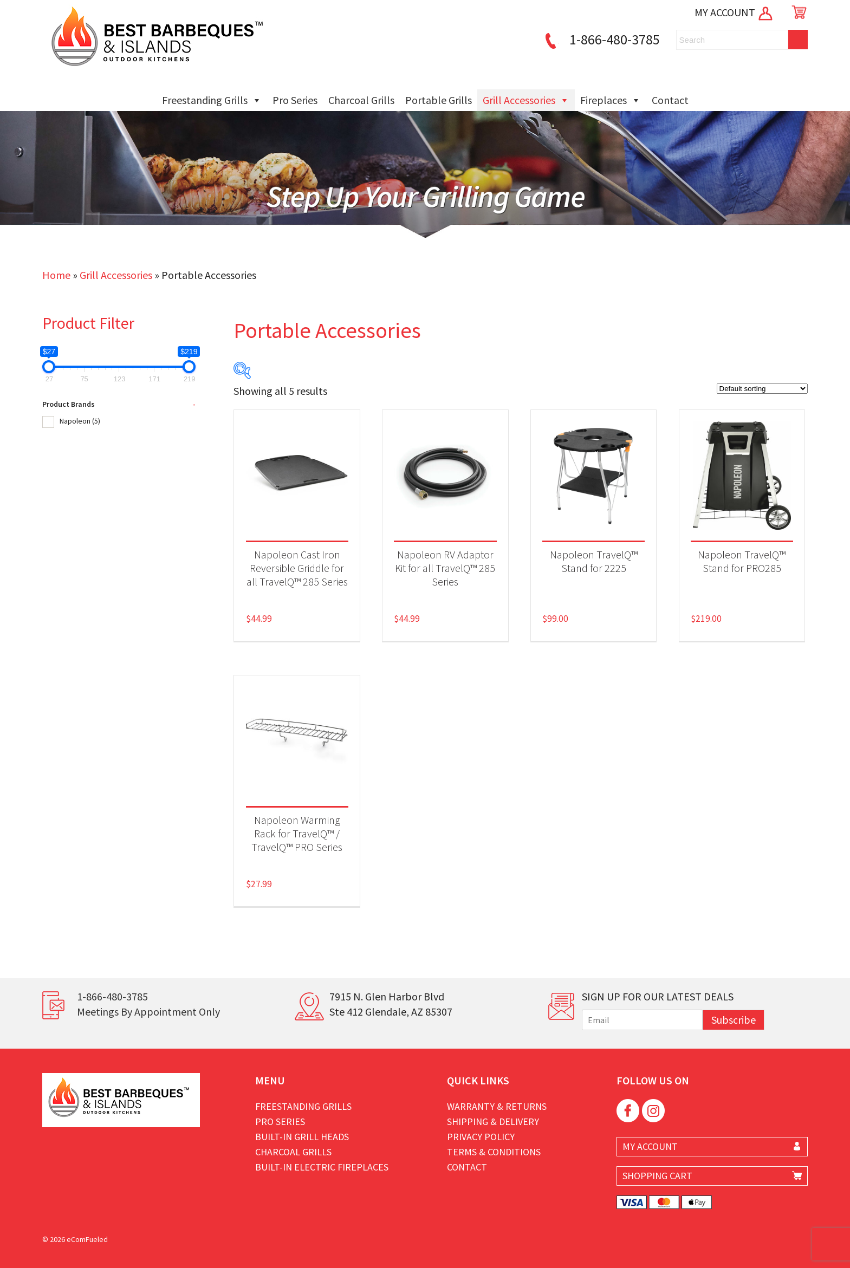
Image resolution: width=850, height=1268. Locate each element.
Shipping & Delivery (493, 1121)
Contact (670, 100)
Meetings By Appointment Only (148, 1011)
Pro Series (294, 100)
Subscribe (733, 1019)
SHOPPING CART (657, 1175)
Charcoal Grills (361, 100)
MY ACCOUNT (734, 12)
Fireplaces (610, 100)
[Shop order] (762, 388)
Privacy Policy (481, 1136)
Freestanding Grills (212, 100)
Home (56, 275)
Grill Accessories (526, 100)
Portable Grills (438, 100)
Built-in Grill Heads (302, 1136)
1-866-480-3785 (601, 39)
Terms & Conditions (494, 1152)
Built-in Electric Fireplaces (321, 1167)
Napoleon (80, 421)
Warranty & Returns (497, 1106)
